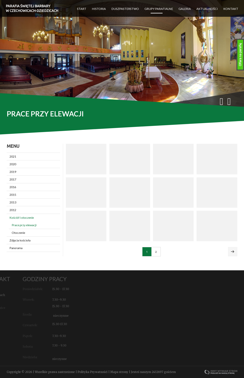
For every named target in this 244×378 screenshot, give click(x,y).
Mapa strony (119, 372)
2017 (12, 179)
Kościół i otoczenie (21, 217)
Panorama (16, 248)
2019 (12, 171)
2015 (12, 194)
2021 (12, 156)
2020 (12, 164)
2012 (12, 210)
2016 (12, 187)
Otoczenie (18, 232)
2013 (12, 202)
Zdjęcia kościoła (19, 240)
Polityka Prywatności (93, 372)
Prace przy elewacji (24, 225)
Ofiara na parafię (240, 54)
